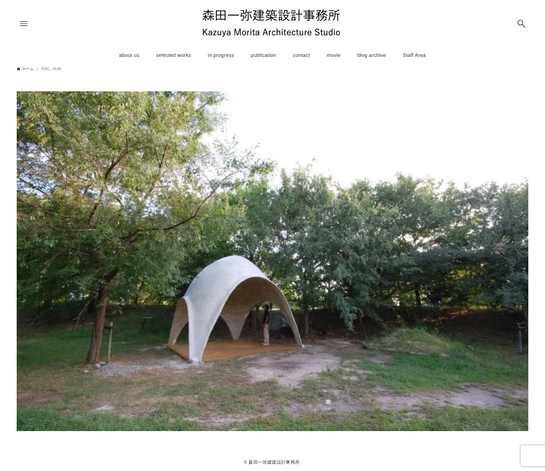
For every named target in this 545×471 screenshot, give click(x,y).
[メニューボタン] (24, 24)
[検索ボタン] (521, 24)
